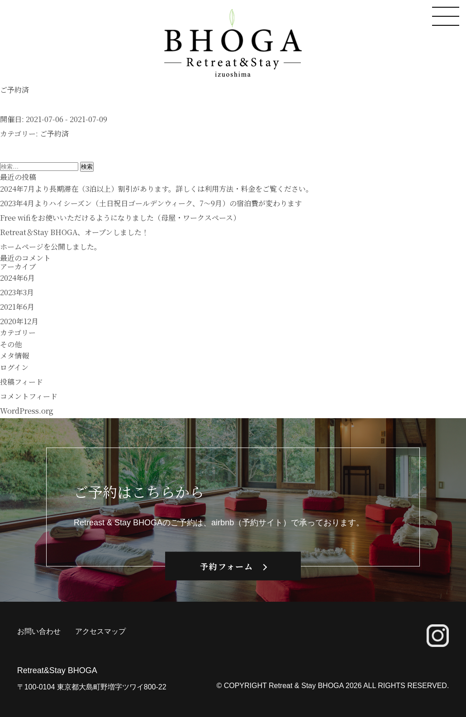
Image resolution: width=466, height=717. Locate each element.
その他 (11, 344)
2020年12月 (19, 321)
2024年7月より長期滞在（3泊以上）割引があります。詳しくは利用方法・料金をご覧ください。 (156, 189)
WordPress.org (26, 411)
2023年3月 (17, 292)
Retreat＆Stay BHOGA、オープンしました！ (74, 232)
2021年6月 (17, 307)
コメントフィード (28, 396)
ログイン (14, 367)
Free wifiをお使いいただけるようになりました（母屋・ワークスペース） (120, 217)
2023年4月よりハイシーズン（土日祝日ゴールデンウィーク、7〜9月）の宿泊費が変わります (151, 203)
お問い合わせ (39, 631)
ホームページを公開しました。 (50, 246)
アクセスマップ (100, 631)
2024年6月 (17, 278)
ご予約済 (54, 133)
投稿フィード (21, 382)
